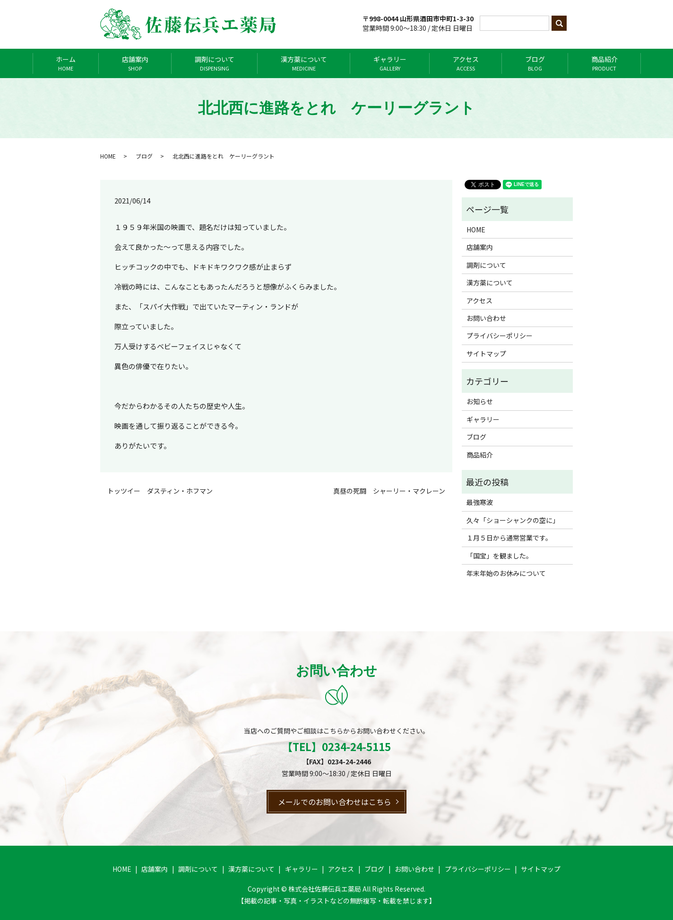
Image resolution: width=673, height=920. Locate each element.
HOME (108, 156)
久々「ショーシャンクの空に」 (512, 520)
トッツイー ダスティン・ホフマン (160, 491)
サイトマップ (486, 353)
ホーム (66, 63)
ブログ (535, 63)
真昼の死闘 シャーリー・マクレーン (389, 491)
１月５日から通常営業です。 (509, 537)
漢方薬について (304, 63)
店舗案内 (135, 63)
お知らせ (479, 401)
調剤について (214, 63)
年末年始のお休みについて (506, 573)
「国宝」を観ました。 (499, 555)
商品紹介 (604, 63)
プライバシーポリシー (499, 335)
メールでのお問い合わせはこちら (334, 801)
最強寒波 (479, 502)
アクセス (466, 63)
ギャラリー (389, 63)
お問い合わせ (486, 318)
